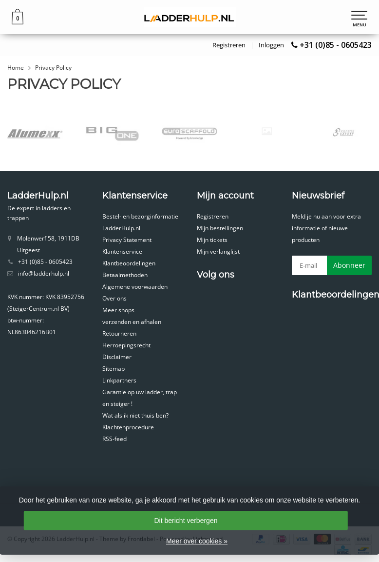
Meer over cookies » (196, 541)
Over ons (114, 298)
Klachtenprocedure (128, 427)
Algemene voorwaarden (135, 286)
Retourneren (119, 333)
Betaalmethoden (125, 275)
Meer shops (118, 310)
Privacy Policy (53, 67)
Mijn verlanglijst (218, 251)
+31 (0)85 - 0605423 (336, 45)
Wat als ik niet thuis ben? (135, 415)
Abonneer (349, 265)
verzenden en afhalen (131, 322)
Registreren (229, 44)
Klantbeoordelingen (128, 263)
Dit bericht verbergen (186, 520)
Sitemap (113, 368)
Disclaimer (117, 357)
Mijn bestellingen (220, 228)
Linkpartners (119, 380)
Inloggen (271, 44)
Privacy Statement (127, 240)
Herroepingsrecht (126, 345)
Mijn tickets (212, 240)
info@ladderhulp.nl (43, 273)
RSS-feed (114, 439)
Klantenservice (122, 251)
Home (15, 67)
